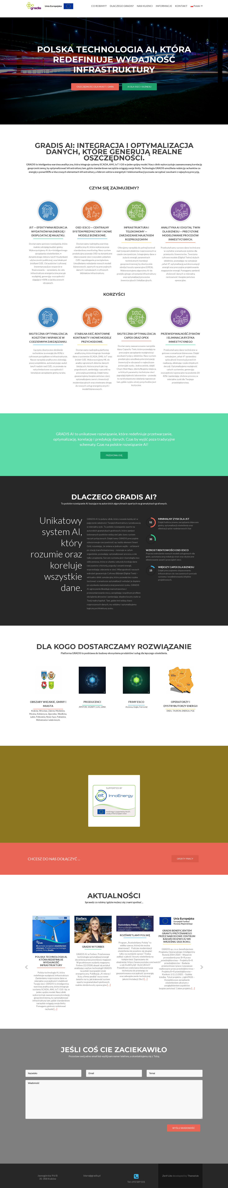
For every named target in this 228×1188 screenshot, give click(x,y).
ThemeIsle (193, 1175)
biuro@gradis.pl (91, 1175)
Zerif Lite (167, 1175)
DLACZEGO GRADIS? (122, 5)
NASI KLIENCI (145, 5)
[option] (114, 965)
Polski (195, 5)
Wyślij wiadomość (183, 1128)
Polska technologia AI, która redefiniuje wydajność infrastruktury (51, 961)
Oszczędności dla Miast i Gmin (95, 86)
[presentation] (49, 1128)
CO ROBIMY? (99, 5)
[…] (55, 1008)
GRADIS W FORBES (93, 946)
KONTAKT (181, 5)
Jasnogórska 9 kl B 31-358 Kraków (48, 1177)
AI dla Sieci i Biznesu (139, 86)
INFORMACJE (164, 5)
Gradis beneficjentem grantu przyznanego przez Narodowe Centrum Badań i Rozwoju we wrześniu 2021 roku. (177, 936)
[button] (26, 967)
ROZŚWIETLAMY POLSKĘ (135, 935)
